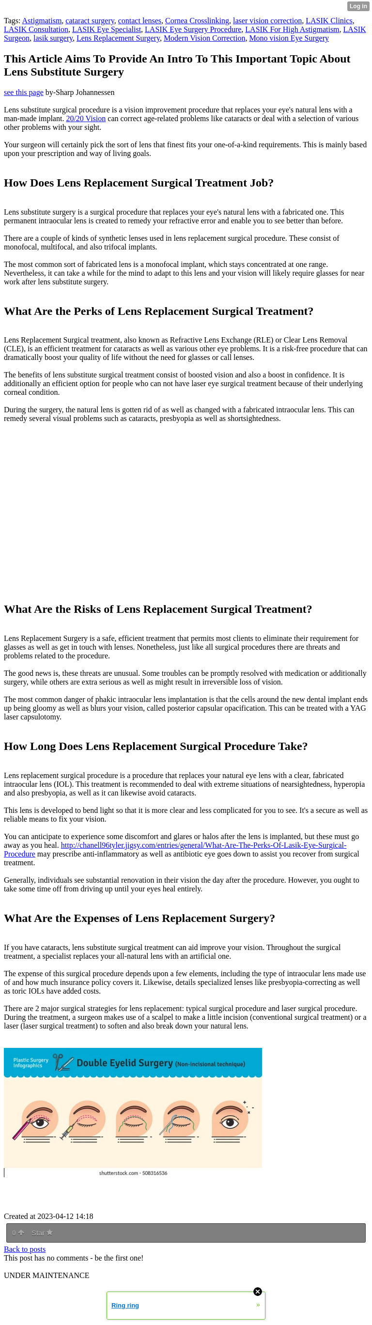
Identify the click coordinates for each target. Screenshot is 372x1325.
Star (42, 1233)
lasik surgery (53, 38)
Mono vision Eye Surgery (289, 38)
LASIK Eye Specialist (106, 29)
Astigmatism (42, 20)
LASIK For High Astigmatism (292, 29)
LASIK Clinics (329, 20)
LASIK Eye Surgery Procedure (193, 29)
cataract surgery (89, 20)
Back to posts (25, 1249)
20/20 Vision (86, 118)
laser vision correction (267, 20)
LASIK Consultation (36, 29)
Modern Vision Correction (205, 38)
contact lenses (139, 20)
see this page (24, 92)
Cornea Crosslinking (197, 20)
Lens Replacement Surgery (118, 38)
